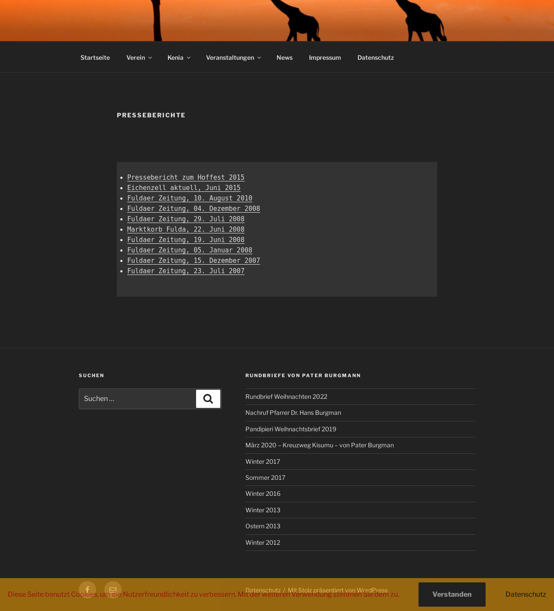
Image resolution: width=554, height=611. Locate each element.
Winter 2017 (262, 461)
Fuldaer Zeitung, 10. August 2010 (189, 198)
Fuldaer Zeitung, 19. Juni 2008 (186, 240)
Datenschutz (376, 57)
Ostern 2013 (262, 526)
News (285, 57)
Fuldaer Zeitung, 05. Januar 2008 (189, 250)
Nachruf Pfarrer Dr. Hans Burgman (293, 412)
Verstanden (452, 594)
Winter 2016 (262, 493)
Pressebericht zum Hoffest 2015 (186, 177)
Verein (139, 57)
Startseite (95, 57)
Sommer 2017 (265, 477)
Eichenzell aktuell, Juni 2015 (184, 188)
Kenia (179, 57)
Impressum (325, 57)
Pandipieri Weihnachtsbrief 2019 (290, 429)
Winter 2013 (262, 510)
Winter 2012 (262, 542)
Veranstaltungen (234, 57)
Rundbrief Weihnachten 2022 (286, 396)
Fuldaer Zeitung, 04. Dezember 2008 (193, 209)
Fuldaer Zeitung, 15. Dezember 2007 (193, 261)
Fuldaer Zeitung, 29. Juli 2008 (186, 219)
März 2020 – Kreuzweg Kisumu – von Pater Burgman (319, 445)
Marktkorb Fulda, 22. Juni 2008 (186, 229)
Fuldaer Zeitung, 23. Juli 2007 (186, 271)
